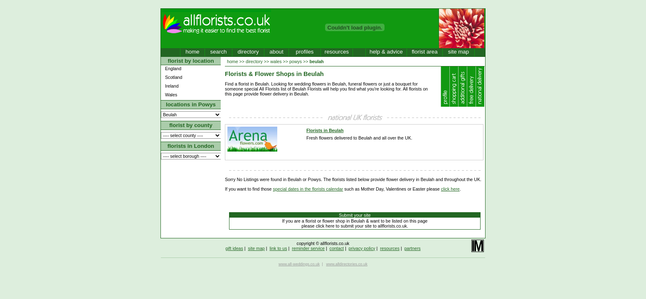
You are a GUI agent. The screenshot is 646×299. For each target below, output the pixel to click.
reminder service (308, 248)
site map (458, 52)
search (218, 52)
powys (295, 61)
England (173, 68)
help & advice (386, 52)
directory (248, 52)
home (192, 52)
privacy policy (362, 248)
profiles (305, 52)
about (276, 52)
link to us (278, 248)
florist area (424, 52)
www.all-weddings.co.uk (299, 264)
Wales (171, 94)
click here (450, 188)
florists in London (191, 146)
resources (337, 52)
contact (337, 248)
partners (412, 248)
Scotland (173, 77)
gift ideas (234, 248)
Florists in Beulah (324, 130)
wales (275, 61)
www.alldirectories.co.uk (346, 264)
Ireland (172, 85)
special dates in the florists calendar (308, 188)
